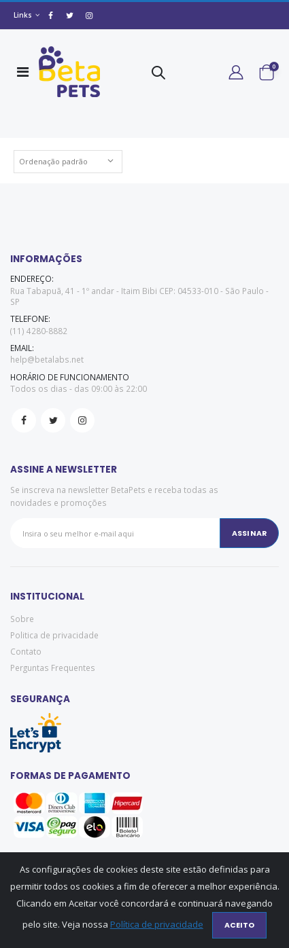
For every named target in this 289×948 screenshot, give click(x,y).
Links (23, 15)
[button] (158, 75)
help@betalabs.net (47, 359)
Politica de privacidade (54, 635)
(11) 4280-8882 (38, 330)
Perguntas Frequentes (52, 667)
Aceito (239, 925)
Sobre (22, 618)
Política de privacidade (156, 924)
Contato (25, 651)
